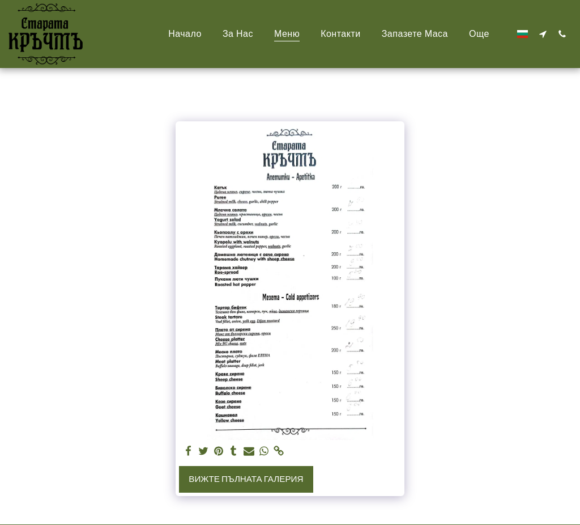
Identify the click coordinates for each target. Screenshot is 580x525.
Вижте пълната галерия (246, 479)
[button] (543, 34)
